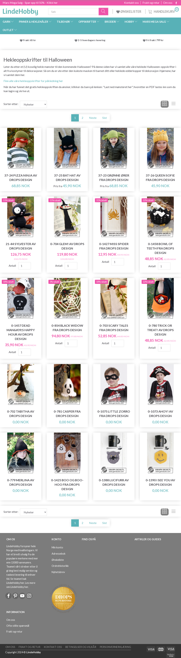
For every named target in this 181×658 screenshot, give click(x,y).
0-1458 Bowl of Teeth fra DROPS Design (160, 248)
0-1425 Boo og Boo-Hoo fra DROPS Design (67, 484)
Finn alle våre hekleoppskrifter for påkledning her (33, 81)
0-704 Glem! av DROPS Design (67, 246)
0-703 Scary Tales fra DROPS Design (113, 328)
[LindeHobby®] (20, 11)
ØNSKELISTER (129, 11)
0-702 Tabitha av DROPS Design (20, 414)
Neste (93, 117)
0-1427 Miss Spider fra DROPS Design (114, 246)
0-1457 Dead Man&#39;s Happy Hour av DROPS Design (21, 332)
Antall (12, 265)
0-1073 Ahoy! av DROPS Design (160, 414)
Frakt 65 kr (29, 40)
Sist (104, 117)
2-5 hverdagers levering (92, 40)
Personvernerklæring (115, 646)
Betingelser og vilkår (80, 646)
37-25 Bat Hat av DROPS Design (67, 178)
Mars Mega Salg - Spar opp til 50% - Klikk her (30, 2)
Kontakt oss (131, 2)
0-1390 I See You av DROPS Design (160, 482)
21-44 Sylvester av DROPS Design (21, 246)
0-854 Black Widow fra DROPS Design (67, 328)
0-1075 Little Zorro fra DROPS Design (113, 414)
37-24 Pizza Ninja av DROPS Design (20, 178)
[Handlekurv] (163, 11)
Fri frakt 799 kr (155, 40)
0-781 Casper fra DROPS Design (67, 414)
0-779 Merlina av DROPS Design (20, 482)
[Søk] (104, 12)
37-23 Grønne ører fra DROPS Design (113, 178)
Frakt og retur (150, 2)
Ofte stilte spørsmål (17, 625)
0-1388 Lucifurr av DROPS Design (114, 482)
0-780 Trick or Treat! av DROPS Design (160, 330)
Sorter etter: (11, 104)
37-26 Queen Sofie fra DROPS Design (160, 178)
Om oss (167, 2)
